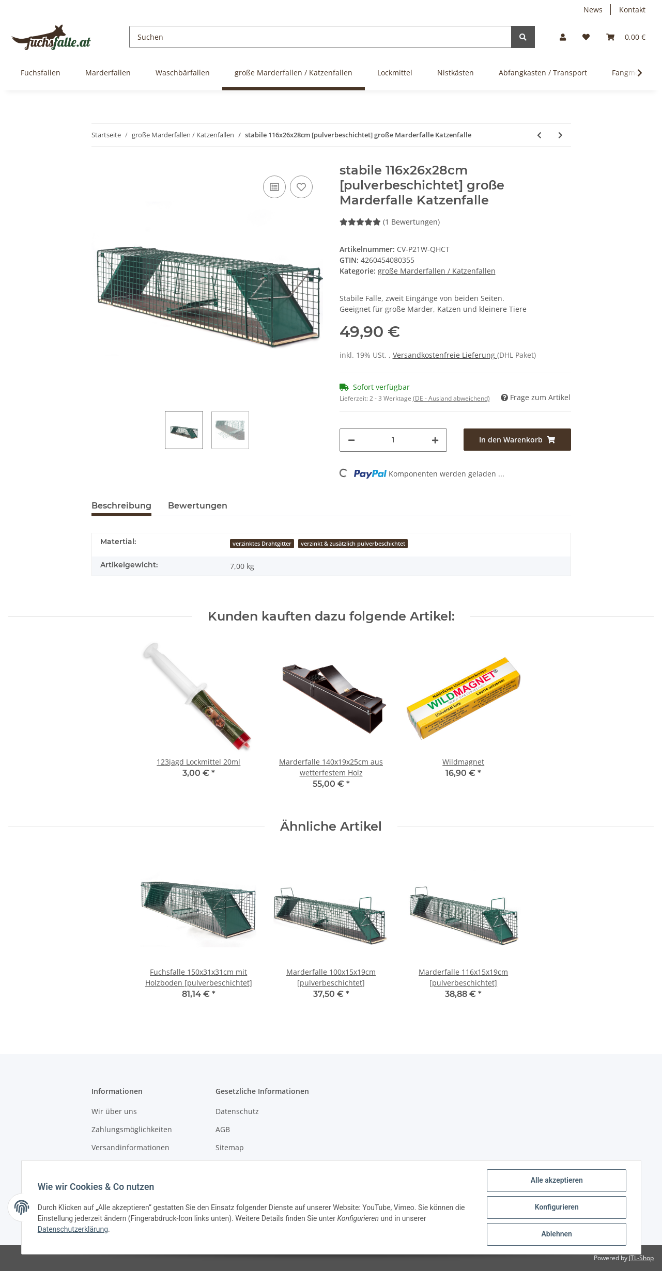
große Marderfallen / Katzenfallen (437, 271)
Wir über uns (114, 1111)
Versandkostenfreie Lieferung (445, 355)
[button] (562, 37)
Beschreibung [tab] (121, 506)
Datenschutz (237, 1111)
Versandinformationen (130, 1147)
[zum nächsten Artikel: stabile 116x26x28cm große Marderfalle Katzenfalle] (560, 135)
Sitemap (229, 1147)
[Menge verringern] (351, 440)
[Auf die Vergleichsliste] (274, 187)
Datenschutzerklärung (73, 1229)
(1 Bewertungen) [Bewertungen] (390, 222)
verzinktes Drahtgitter (262, 543)
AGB (222, 1129)
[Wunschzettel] (586, 37)
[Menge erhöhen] (435, 440)
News (593, 9)
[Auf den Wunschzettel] (301, 187)
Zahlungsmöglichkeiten (131, 1129)
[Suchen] (320, 37)
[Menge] (393, 440)
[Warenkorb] (626, 37)
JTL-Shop (641, 1257)
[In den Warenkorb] (517, 439)
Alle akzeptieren (556, 1181)
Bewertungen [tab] (197, 506)
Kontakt (632, 9)
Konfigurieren (556, 1207)
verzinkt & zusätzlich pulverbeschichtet (353, 543)
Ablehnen (556, 1234)
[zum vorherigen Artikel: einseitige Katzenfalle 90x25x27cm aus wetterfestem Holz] (539, 135)
